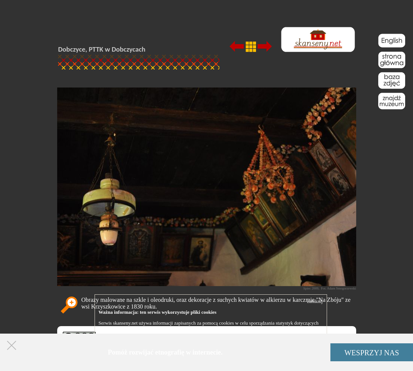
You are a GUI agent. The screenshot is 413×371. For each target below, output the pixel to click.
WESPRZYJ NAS (371, 353)
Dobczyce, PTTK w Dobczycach (102, 49)
